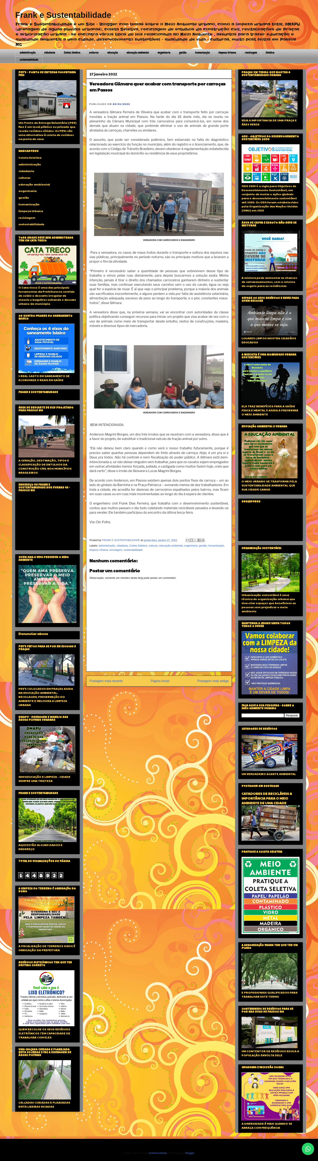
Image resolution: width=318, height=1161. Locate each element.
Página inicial (160, 681)
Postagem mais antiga (213, 681)
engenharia (164, 52)
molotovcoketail (158, 1153)
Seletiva (270, 52)
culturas (94, 52)
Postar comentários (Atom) (164, 691)
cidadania (49, 52)
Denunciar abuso (33, 633)
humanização (202, 52)
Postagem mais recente (106, 681)
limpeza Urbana (227, 52)
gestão (182, 52)
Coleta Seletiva (72, 52)
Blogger (189, 1153)
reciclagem (251, 52)
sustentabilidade (29, 59)
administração (27, 52)
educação (112, 52)
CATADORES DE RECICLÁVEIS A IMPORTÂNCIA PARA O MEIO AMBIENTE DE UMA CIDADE (267, 798)
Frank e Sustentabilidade (63, 15)
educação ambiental (138, 52)
